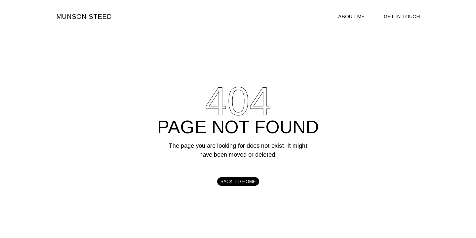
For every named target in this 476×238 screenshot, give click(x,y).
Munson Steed (84, 16)
